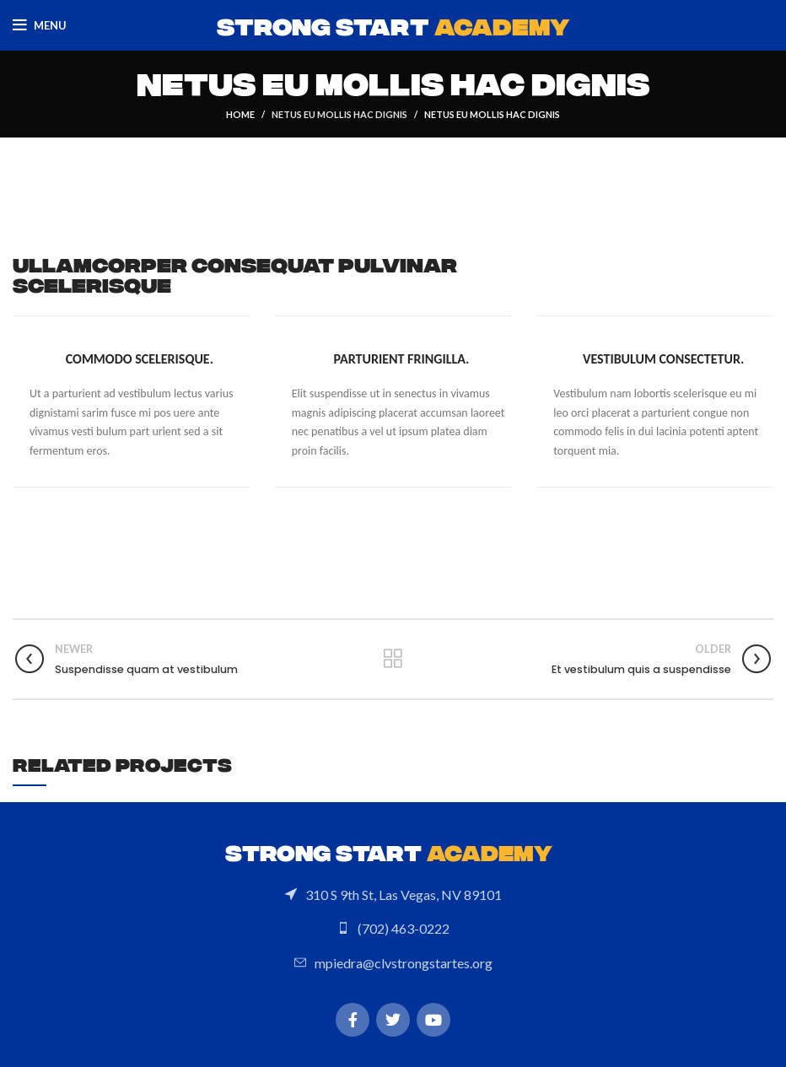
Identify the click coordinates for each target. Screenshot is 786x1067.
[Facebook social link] (352, 1020)
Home (240, 114)
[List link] (393, 895)
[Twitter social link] (393, 1020)
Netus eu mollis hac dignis (339, 114)
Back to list (392, 658)
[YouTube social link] (433, 1020)
